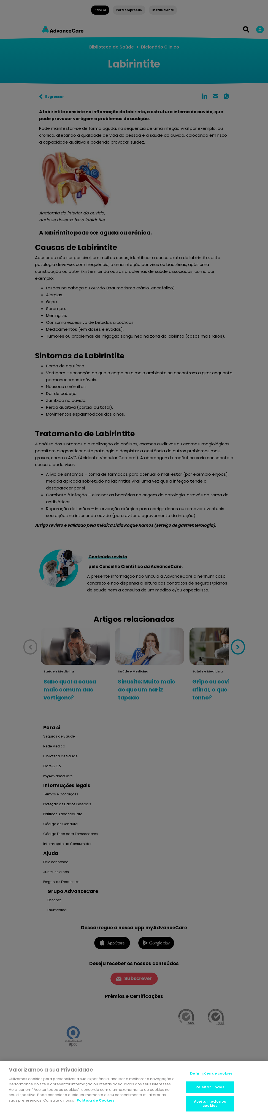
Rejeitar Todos (210, 1087)
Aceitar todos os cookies (210, 1104)
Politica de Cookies (96, 1100)
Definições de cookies (211, 1073)
